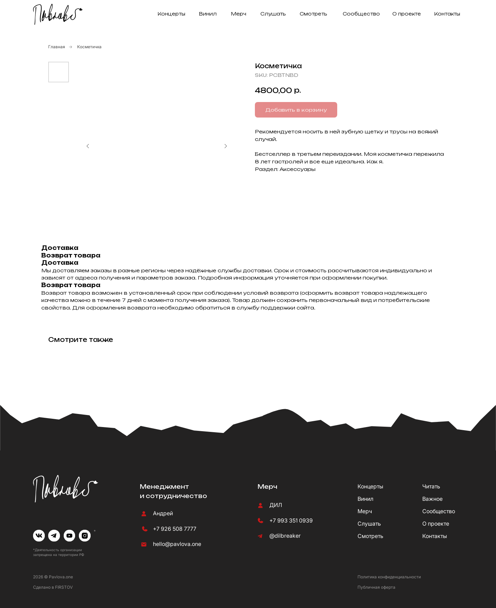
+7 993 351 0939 (291, 520)
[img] (39, 535)
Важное (432, 499)
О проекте (406, 14)
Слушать (273, 14)
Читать (431, 486)
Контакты (447, 14)
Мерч (238, 14)
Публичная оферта (376, 587)
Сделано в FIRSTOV (53, 587)
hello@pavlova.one (177, 544)
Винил (208, 14)
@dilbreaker (285, 536)
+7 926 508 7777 (174, 529)
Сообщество (361, 14)
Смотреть (313, 14)
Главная (56, 46)
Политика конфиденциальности (389, 576)
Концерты (171, 14)
